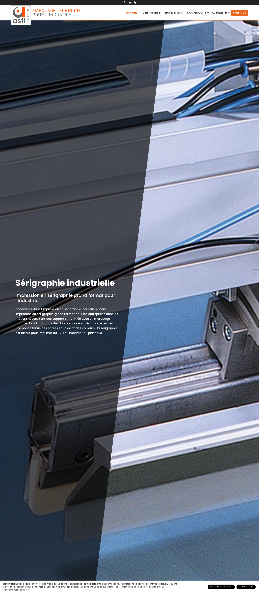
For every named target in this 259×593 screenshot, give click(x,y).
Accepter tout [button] (246, 587)
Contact (239, 12)
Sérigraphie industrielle (65, 283)
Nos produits (197, 12)
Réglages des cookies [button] (221, 587)
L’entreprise (151, 12)
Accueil (131, 12)
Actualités (220, 12)
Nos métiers (173, 12)
